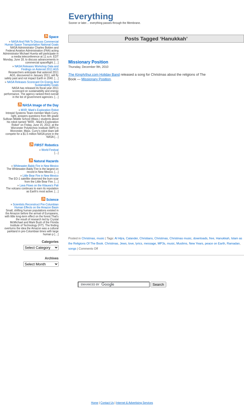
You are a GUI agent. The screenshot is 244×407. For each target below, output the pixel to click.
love (131, 243)
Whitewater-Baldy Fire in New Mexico (36, 165)
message (150, 243)
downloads (200, 238)
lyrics (138, 243)
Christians (146, 238)
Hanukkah (222, 238)
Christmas (88, 238)
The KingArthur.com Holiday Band (94, 75)
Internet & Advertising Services (134, 402)
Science (52, 200)
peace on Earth (215, 243)
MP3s (161, 243)
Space (54, 37)
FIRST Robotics (46, 145)
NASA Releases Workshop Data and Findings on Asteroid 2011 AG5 (37, 68)
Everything (91, 16)
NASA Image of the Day (41, 105)
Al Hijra (119, 238)
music (101, 238)
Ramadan (233, 243)
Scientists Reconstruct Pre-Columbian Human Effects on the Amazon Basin (36, 206)
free (211, 238)
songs (72, 248)
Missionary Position (88, 62)
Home (94, 402)
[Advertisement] (227, 150)
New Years (196, 243)
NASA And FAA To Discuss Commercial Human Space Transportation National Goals (32, 43)
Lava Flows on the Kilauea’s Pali (39, 185)
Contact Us (107, 402)
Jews (123, 243)
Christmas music (180, 238)
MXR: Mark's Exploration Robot (40, 110)
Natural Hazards (46, 161)
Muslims (181, 243)
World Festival (50, 149)
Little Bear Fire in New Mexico (41, 175)
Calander (132, 238)
